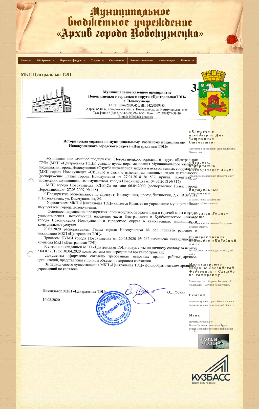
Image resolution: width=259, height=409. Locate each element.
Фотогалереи (167, 60)
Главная (26, 60)
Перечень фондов (71, 60)
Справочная (116, 60)
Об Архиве (44, 60)
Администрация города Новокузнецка (211, 301)
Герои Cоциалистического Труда (208, 325)
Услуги (96, 60)
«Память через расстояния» (205, 199)
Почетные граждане (200, 321)
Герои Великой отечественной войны (211, 328)
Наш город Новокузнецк (203, 202)
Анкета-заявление (141, 60)
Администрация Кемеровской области (211, 304)
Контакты (187, 60)
